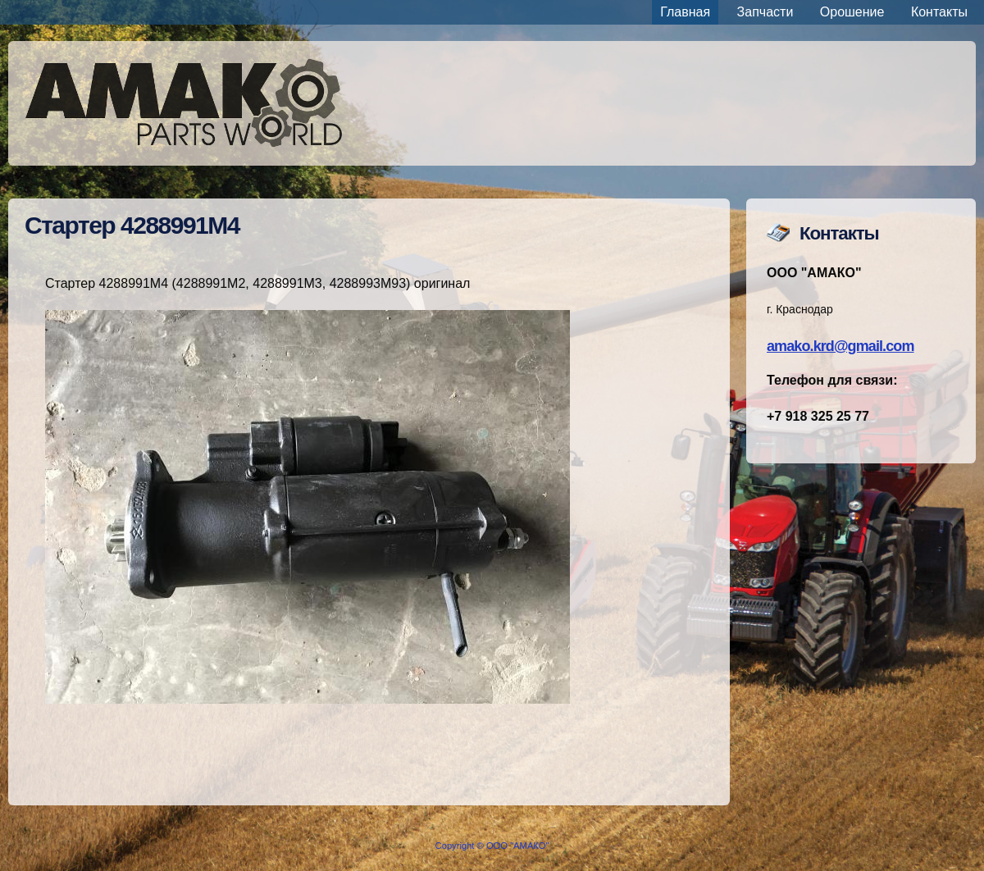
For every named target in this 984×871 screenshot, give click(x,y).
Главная (685, 12)
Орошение (852, 12)
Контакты (939, 12)
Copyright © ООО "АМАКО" (492, 845)
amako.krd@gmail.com (840, 346)
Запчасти (765, 12)
